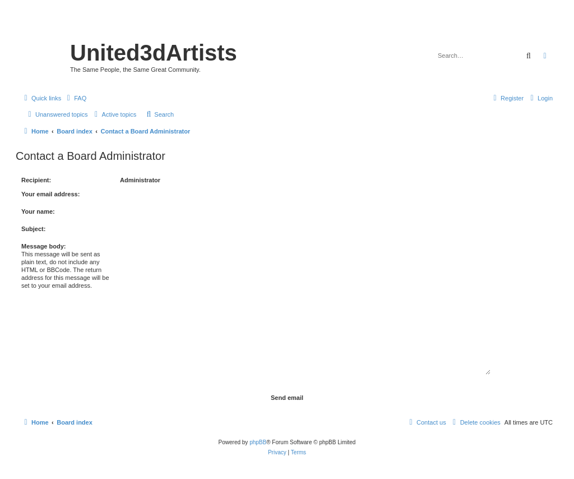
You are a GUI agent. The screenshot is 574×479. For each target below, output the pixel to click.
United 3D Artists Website (287, 25)
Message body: (43, 246)
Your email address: (50, 194)
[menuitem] (75, 98)
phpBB (257, 442)
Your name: (38, 211)
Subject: (33, 228)
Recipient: (36, 180)
